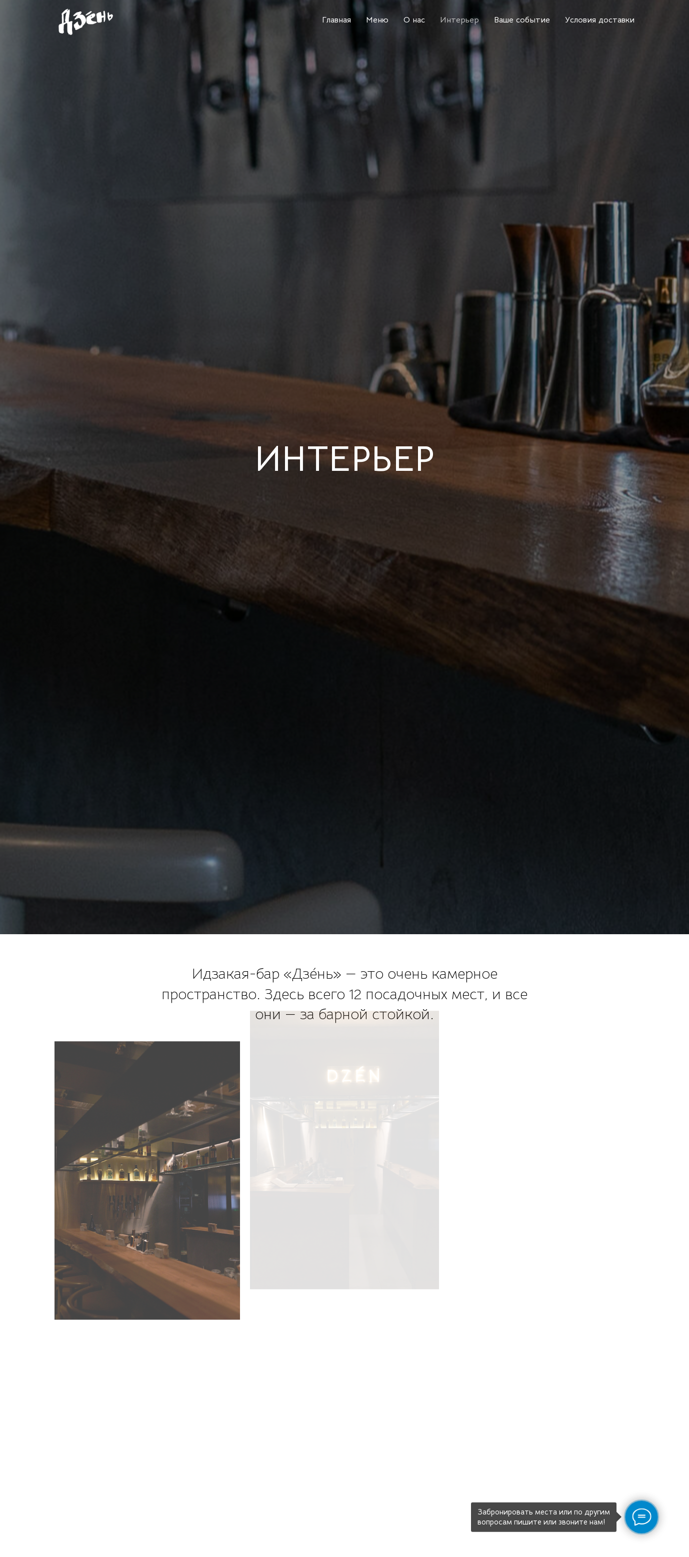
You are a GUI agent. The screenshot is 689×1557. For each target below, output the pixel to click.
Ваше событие (522, 20)
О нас (414, 20)
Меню (377, 20)
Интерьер (459, 20)
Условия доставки (599, 20)
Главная (336, 20)
